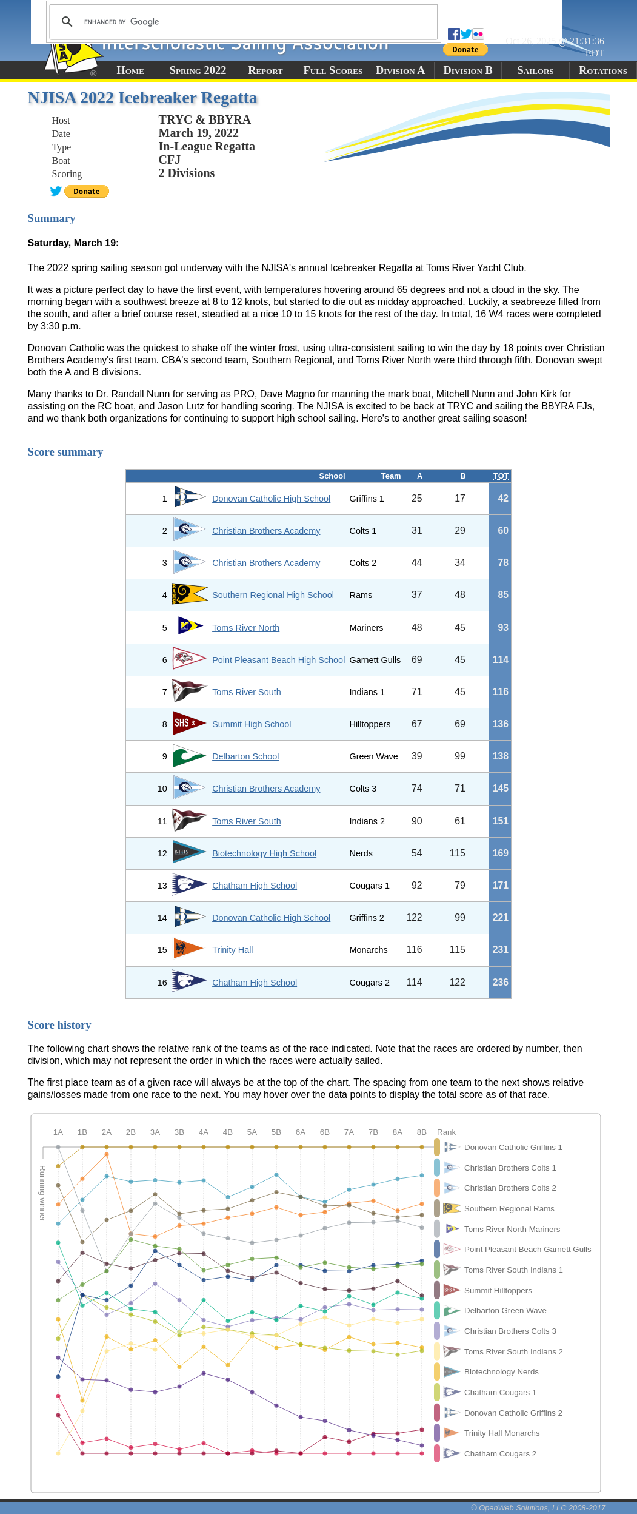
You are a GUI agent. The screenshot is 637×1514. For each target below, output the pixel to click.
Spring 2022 (198, 70)
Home (130, 70)
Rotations (603, 70)
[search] (241, 22)
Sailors (536, 70)
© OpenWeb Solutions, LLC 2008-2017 (538, 1507)
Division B (467, 70)
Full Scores (333, 70)
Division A (400, 70)
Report (265, 70)
